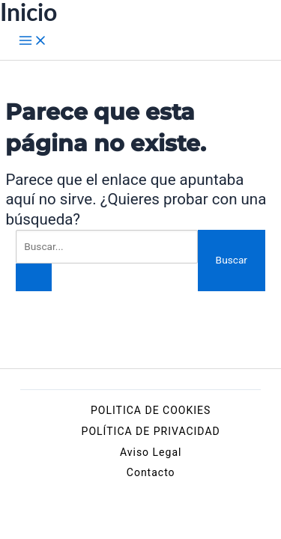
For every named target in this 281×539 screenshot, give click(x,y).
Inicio (28, 12)
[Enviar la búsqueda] (34, 278)
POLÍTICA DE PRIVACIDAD (151, 431)
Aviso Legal (151, 452)
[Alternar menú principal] (33, 41)
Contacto (151, 472)
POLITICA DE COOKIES (151, 410)
